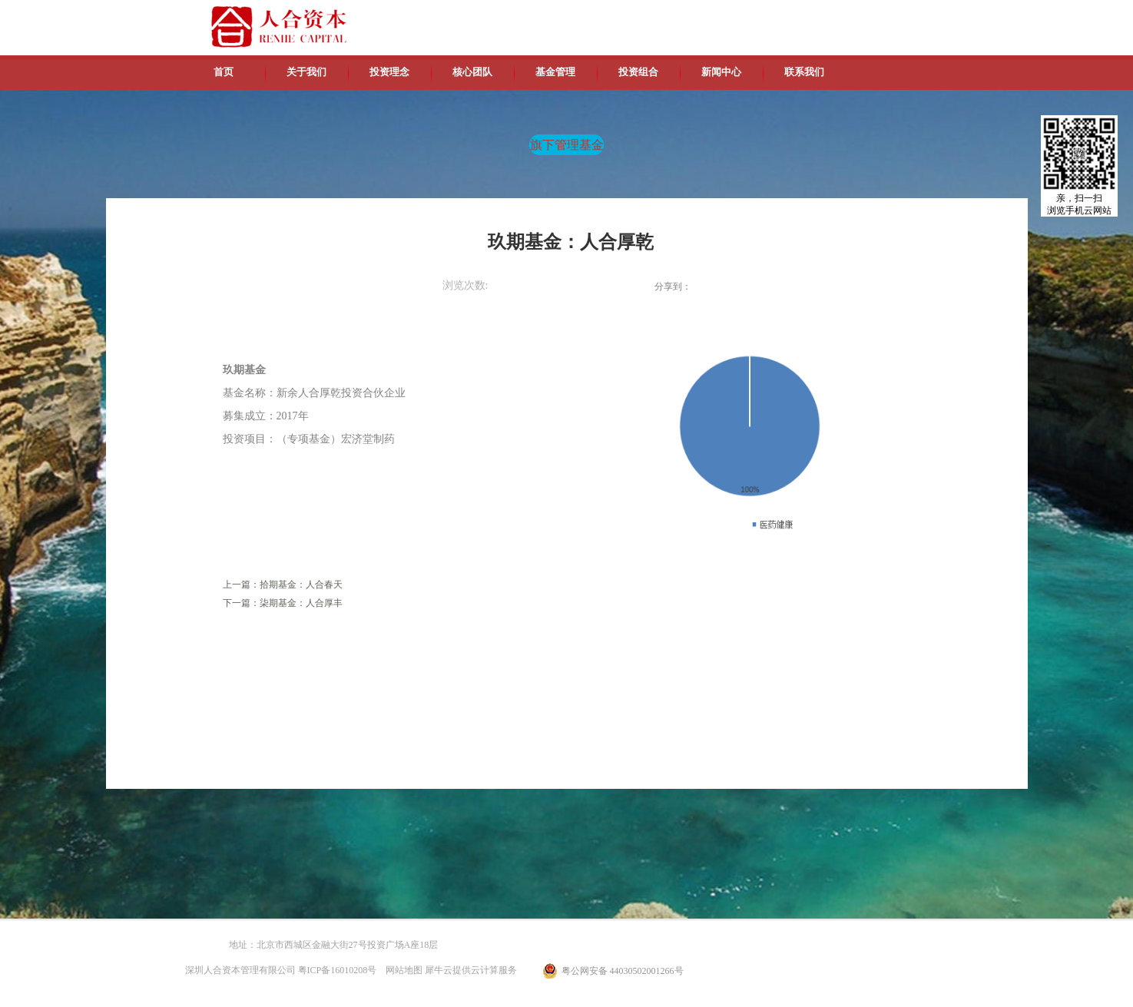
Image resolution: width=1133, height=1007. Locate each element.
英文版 (839, 15)
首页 (224, 72)
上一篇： (283, 584)
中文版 (804, 15)
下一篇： (283, 603)
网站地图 (401, 970)
